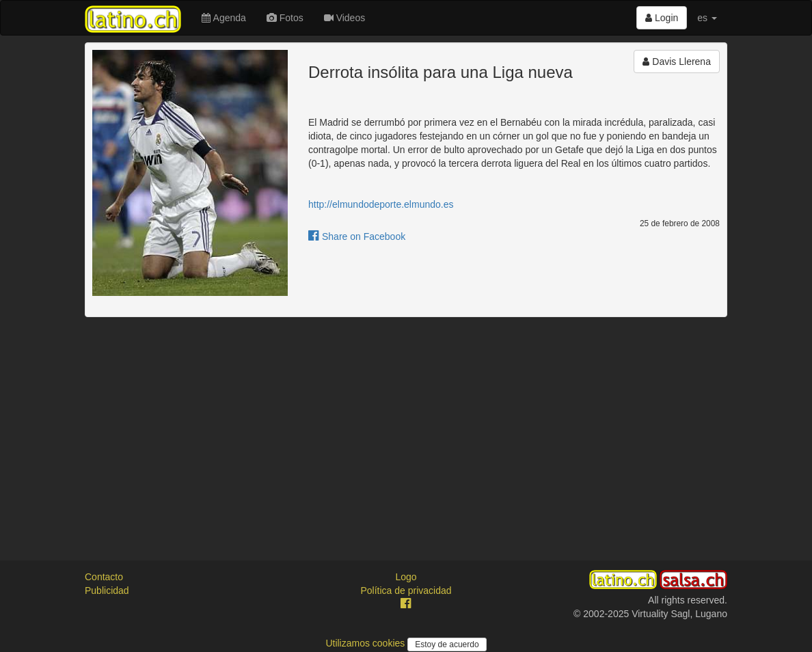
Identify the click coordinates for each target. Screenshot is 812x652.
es (707, 17)
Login (661, 17)
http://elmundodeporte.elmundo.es (380, 204)
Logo (405, 576)
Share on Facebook (356, 236)
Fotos (285, 17)
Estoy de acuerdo (446, 644)
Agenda (223, 17)
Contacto (104, 576)
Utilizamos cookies (366, 643)
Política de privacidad (405, 590)
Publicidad (107, 590)
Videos (344, 17)
